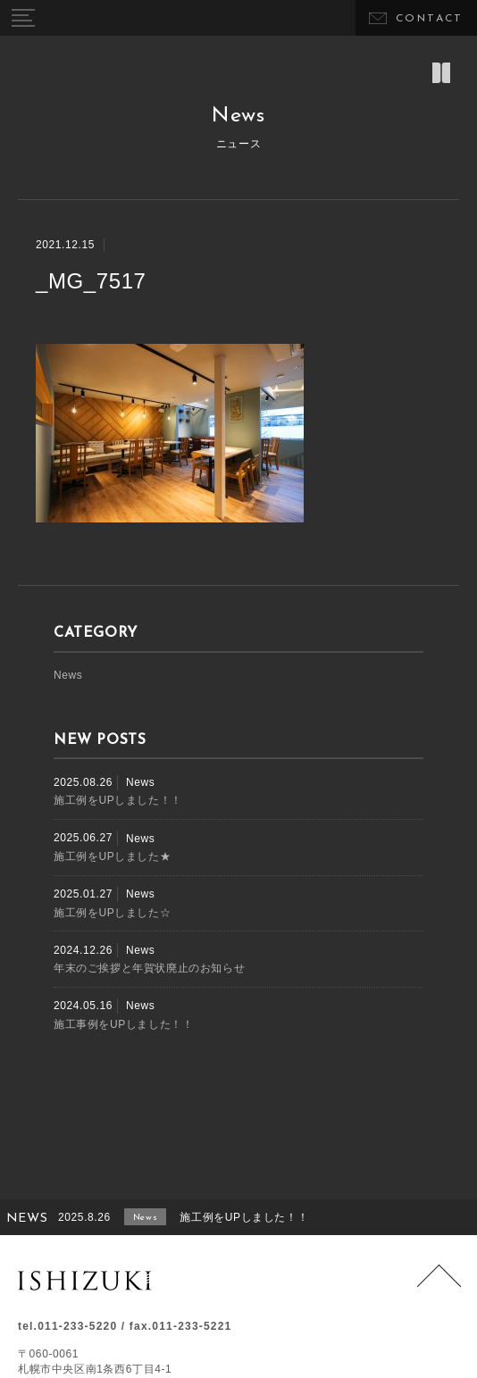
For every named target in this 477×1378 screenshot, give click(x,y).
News (68, 675)
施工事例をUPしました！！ (123, 1024)
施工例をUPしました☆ (112, 912)
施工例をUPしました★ (112, 856)
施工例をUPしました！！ (118, 800)
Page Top (439, 1286)
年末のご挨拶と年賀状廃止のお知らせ (149, 968)
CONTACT (430, 18)
